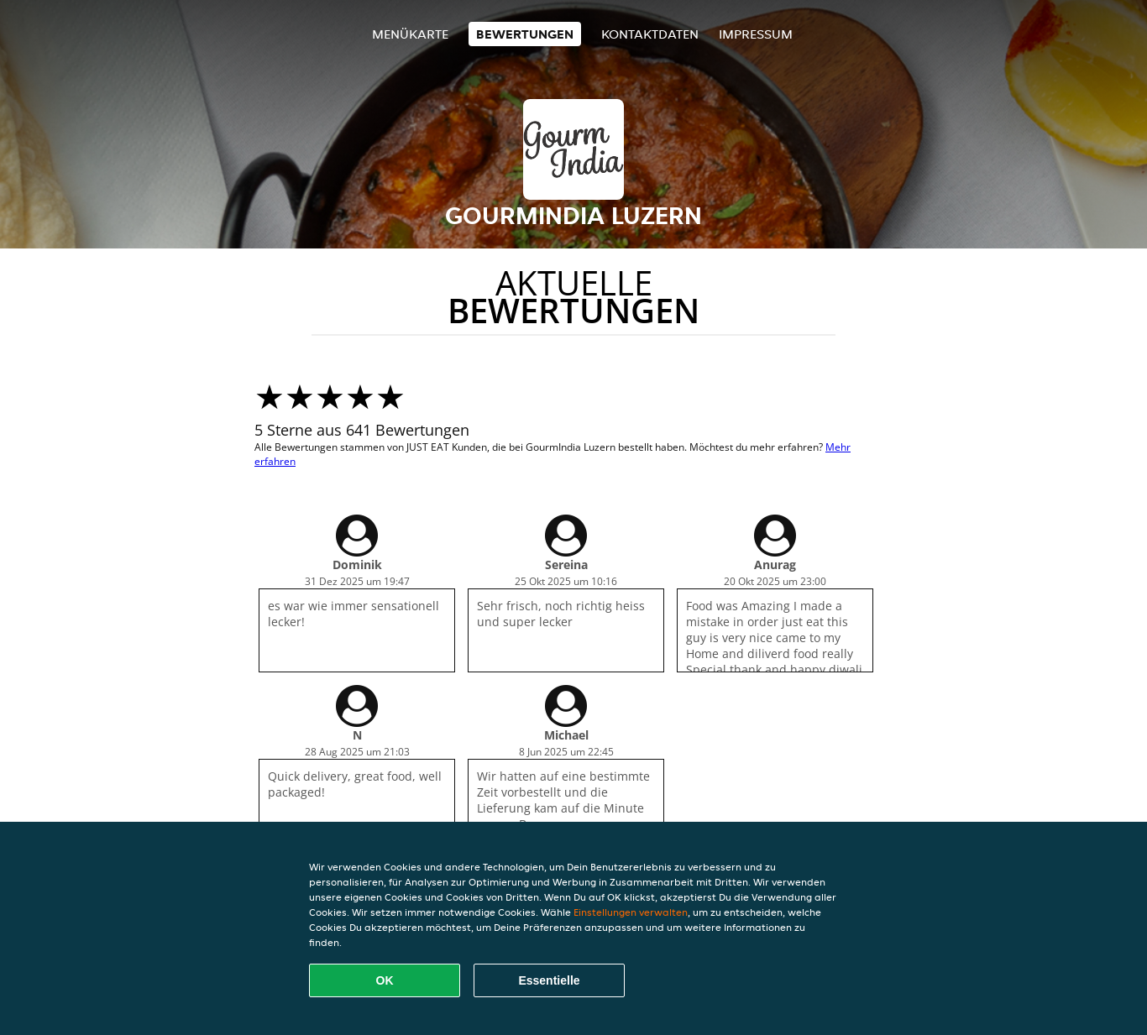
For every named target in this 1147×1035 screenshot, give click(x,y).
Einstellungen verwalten (631, 912)
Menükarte (410, 34)
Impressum (756, 34)
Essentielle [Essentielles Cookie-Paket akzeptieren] (548, 980)
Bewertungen (525, 34)
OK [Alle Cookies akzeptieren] (385, 980)
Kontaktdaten (650, 34)
